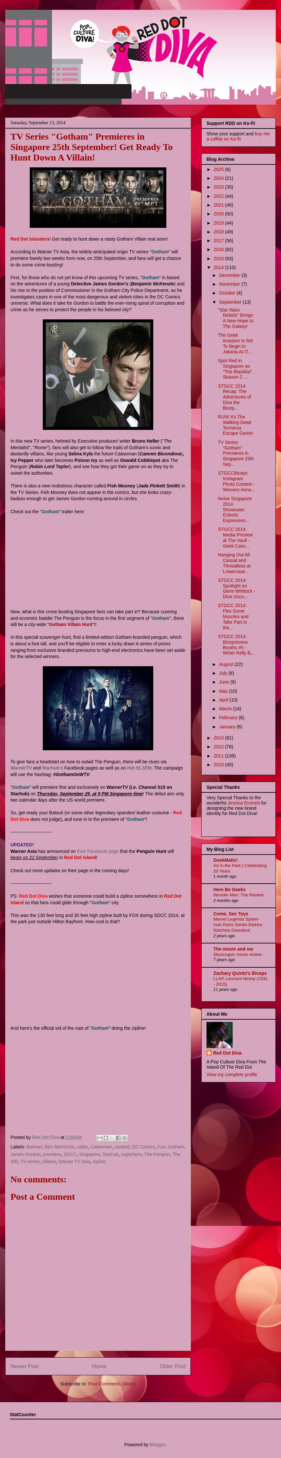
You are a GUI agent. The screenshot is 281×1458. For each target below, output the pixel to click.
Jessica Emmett (244, 802)
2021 (219, 205)
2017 (219, 240)
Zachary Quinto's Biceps (240, 973)
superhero (131, 1154)
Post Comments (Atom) (112, 1383)
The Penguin (157, 1154)
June (224, 682)
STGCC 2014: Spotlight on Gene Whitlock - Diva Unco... (237, 588)
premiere (52, 1154)
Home (99, 1366)
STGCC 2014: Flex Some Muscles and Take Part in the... (233, 616)
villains (49, 1161)
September (230, 302)
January (228, 726)
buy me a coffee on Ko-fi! (238, 136)
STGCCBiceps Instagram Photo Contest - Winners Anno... (236, 481)
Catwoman (101, 1146)
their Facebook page (98, 851)
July (223, 673)
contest (122, 1146)
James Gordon (25, 1154)
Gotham (176, 1146)
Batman (34, 1146)
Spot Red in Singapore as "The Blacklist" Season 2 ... (235, 369)
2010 (219, 764)
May (224, 691)
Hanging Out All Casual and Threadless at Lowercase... (234, 563)
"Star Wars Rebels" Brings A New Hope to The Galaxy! (235, 318)
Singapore (89, 1154)
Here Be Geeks (229, 889)
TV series (30, 1161)
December (230, 275)
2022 (219, 196)
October (228, 293)
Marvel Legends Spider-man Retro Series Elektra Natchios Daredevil (237, 925)
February (229, 717)
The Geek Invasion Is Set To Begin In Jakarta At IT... (235, 343)
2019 (219, 223)
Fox (161, 1146)
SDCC (70, 1154)
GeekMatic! (225, 860)
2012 (219, 746)
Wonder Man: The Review (238, 894)
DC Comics (143, 1146)
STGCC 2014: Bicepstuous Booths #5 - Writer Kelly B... (236, 644)
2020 (219, 213)
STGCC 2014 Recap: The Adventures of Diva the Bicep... (234, 397)
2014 (219, 267)
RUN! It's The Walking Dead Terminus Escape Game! (235, 425)
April (224, 700)
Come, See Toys (230, 913)
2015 (219, 258)
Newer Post (24, 1366)
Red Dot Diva (227, 1053)
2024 (219, 178)
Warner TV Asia (74, 1161)
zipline (99, 1161)
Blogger (157, 1444)
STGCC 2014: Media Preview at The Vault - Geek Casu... (235, 537)
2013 (219, 737)
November (230, 284)
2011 (219, 755)
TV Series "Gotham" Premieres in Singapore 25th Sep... (236, 453)
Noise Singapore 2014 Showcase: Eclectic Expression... (235, 509)
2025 (219, 169)
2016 (219, 249)
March (226, 708)
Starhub (111, 1154)
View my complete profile (232, 1074)
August (226, 664)
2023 (219, 187)
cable (82, 1146)
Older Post (173, 1366)
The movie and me (233, 949)
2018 (219, 231)
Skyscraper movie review (237, 954)
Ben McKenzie (59, 1146)
